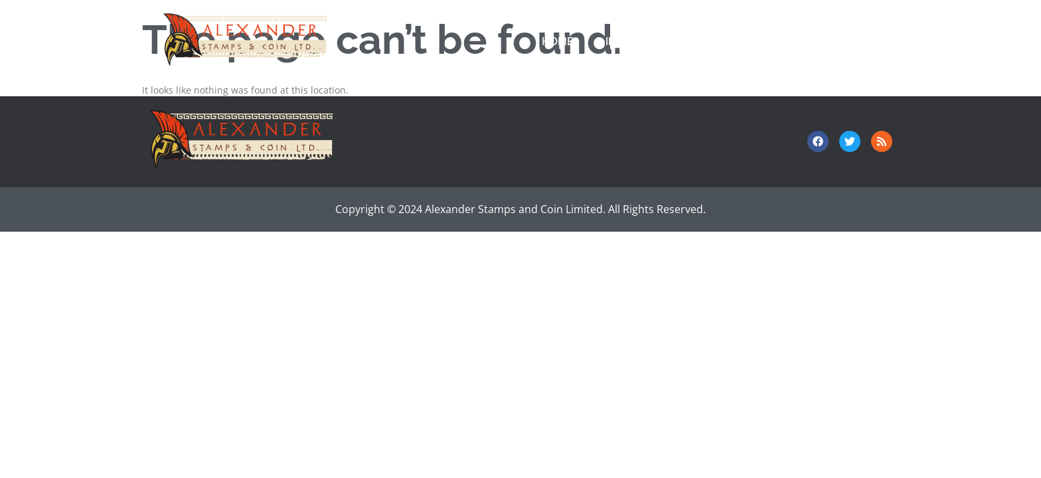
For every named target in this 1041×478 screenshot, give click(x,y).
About (869, 41)
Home (558, 41)
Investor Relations (662, 41)
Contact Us (785, 41)
